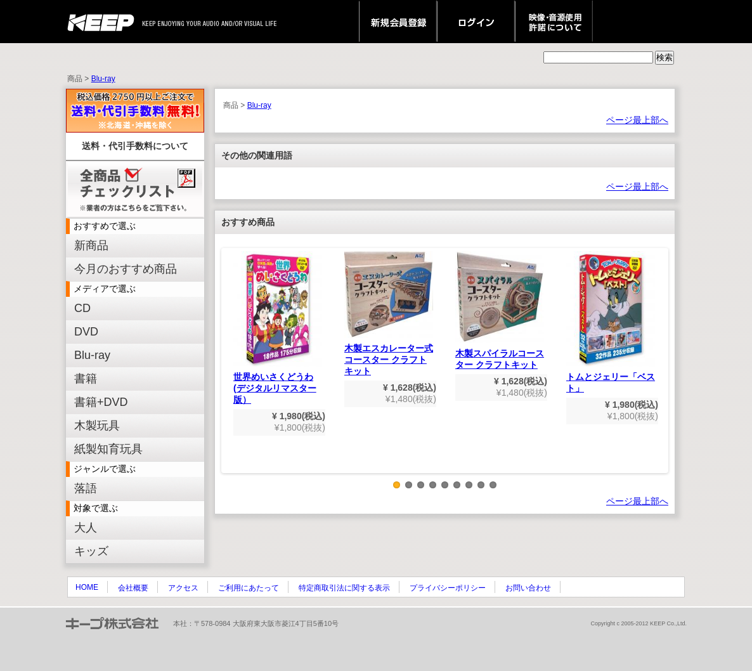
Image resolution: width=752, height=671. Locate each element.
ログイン (476, 21)
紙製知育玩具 (108, 449)
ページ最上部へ (637, 120)
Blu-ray (103, 78)
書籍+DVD (101, 402)
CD (82, 308)
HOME (86, 587)
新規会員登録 (398, 21)
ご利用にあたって (248, 587)
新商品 (91, 245)
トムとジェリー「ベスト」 (610, 322)
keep (104, 21)
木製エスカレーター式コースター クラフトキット (388, 313)
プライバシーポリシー (448, 587)
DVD (86, 331)
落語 (85, 488)
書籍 (85, 378)
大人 (85, 527)
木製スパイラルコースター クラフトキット (499, 310)
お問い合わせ (528, 587)
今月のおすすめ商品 (125, 269)
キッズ (91, 551)
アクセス (183, 587)
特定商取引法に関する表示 (344, 587)
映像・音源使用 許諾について (554, 21)
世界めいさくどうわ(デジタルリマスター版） (277, 328)
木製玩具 (97, 425)
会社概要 (133, 587)
